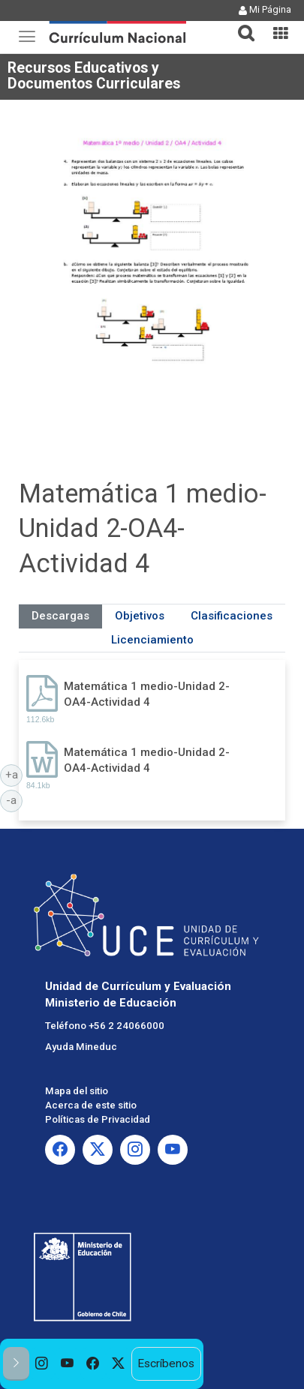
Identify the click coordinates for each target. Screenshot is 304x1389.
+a (14, 774)
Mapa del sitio (76, 1090)
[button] (240, 24)
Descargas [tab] (60, 615)
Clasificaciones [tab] (231, 615)
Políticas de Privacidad (97, 1119)
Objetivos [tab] (139, 615)
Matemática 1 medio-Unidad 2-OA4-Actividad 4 (147, 694)
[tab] (240, 24)
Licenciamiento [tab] (152, 639)
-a (14, 799)
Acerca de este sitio (91, 1105)
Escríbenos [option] (165, 1363)
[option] (42, 1364)
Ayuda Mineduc (81, 1046)
